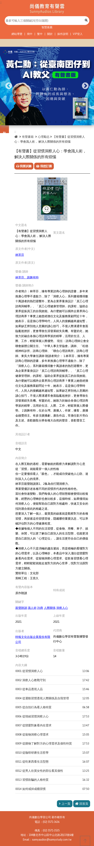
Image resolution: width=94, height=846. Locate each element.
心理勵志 (44, 136)
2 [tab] (15, 122)
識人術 (32, 607)
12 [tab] (73, 122)
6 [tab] (38, 122)
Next (85, 86)
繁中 (40, 33)
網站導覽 (16, 33)
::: (1, 2)
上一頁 (64, 803)
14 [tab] (85, 122)
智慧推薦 (47, 27)
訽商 (40, 607)
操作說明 (62, 33)
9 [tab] (56, 122)
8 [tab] (50, 122)
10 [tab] (62, 122)
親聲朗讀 (21, 607)
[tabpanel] (47, 86)
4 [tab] (27, 122)
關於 (50, 33)
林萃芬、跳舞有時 (27, 277)
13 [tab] (79, 122)
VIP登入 (78, 33)
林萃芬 (19, 254)
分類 (4, 129)
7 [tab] (44, 122)
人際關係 (50, 607)
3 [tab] (21, 122)
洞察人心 (62, 607)
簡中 (29, 33)
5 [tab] (32, 122)
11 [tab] (67, 122)
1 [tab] (9, 122)
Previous (9, 86)
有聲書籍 (28, 136)
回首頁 (81, 803)
